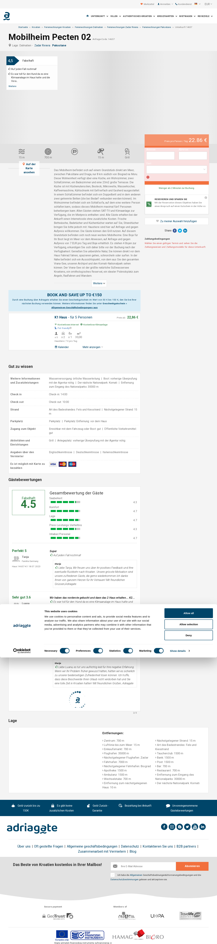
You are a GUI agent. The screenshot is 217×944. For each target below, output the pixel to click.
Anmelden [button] (166, 4)
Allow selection (188, 910)
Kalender (62, 347)
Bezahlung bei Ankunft (134, 806)
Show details (178, 937)
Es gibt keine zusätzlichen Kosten (61, 808)
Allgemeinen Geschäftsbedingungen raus (74, 307)
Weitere (12, 86)
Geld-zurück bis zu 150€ (25, 808)
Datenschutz (130, 846)
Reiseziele (205, 16)
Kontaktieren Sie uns (158, 846)
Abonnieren (192, 866)
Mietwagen (187, 16)
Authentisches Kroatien (139, 16)
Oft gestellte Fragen (48, 846)
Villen (115, 16)
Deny (189, 921)
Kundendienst (183, 4)
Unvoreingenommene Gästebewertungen (182, 808)
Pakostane (60, 45)
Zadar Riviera (43, 45)
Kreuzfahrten (167, 16)
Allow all (189, 899)
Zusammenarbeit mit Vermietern (102, 851)
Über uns (24, 846)
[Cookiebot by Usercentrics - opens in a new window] (22, 937)
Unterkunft (99, 16)
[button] (197, 4)
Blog (133, 851)
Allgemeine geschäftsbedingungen (92, 846)
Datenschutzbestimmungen (125, 879)
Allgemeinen (136, 875)
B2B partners (186, 846)
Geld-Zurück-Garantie (97, 808)
